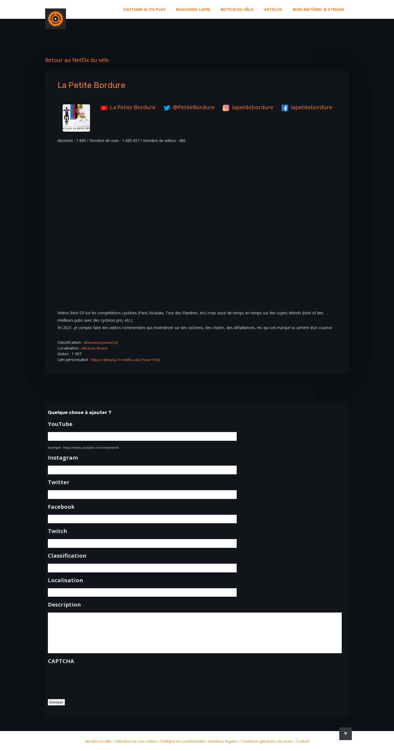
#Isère (103, 348)
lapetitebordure (246, 107)
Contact (307, 741)
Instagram (63, 457)
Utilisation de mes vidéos (133, 741)
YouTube (60, 424)
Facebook (61, 506)
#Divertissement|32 (102, 342)
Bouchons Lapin (193, 9)
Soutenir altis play (144, 9)
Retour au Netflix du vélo (77, 60)
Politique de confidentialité (182, 741)
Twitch (57, 530)
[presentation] (89, 681)
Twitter (58, 481)
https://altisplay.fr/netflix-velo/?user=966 (126, 359)
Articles (273, 9)
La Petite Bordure (126, 107)
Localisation (65, 579)
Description (64, 603)
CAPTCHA (61, 662)
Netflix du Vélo (237, 9)
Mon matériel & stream (318, 9)
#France (89, 348)
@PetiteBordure (188, 107)
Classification (67, 554)
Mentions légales (224, 741)
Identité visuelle (94, 741)
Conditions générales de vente (270, 741)
